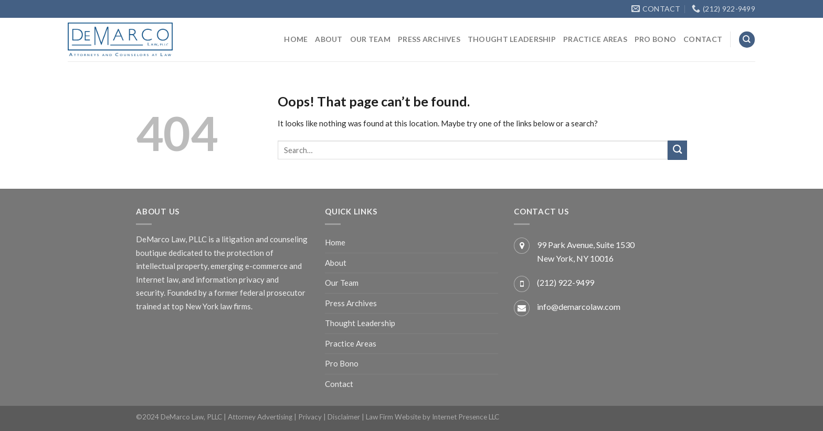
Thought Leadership (512, 39)
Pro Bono (655, 39)
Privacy (310, 417)
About (328, 39)
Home (296, 39)
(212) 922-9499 (565, 282)
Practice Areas (595, 39)
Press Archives (429, 39)
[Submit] (677, 150)
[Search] (747, 39)
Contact (702, 39)
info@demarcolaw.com (578, 306)
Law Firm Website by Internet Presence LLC (432, 417)
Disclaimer (344, 417)
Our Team (370, 39)
